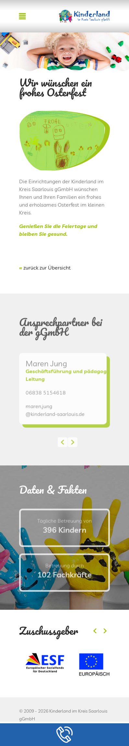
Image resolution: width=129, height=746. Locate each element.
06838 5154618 (46, 404)
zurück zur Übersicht (47, 267)
